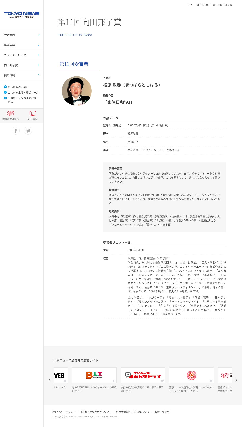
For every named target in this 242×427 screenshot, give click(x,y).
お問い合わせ (162, 412)
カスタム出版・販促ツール (23, 92)
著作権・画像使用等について (95, 412)
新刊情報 (32, 405)
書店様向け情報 (10, 405)
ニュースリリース (15, 55)
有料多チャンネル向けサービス (23, 99)
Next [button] (236, 380)
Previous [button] (50, 380)
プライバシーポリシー (63, 412)
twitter (28, 417)
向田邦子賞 (202, 5)
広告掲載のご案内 (18, 87)
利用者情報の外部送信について (133, 412)
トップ (188, 5)
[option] (94, 380)
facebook (16, 417)
